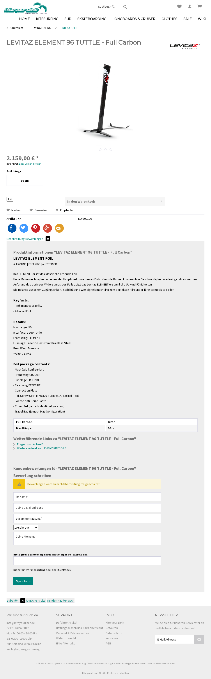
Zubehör (16, 600)
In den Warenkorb (114, 201)
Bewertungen (37, 239)
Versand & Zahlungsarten (72, 633)
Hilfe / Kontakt (65, 643)
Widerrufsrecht (66, 638)
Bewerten (39, 210)
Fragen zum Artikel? (28, 444)
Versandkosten (95, 663)
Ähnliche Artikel (36, 600)
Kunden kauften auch (60, 600)
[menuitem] (112, 6)
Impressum (113, 638)
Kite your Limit (115, 623)
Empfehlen (65, 210)
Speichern (23, 581)
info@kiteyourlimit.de (21, 623)
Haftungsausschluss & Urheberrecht (79, 628)
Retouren (112, 628)
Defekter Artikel (66, 623)
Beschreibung (16, 239)
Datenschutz (114, 633)
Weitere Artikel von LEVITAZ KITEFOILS (39, 448)
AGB (108, 643)
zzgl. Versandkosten (30, 163)
